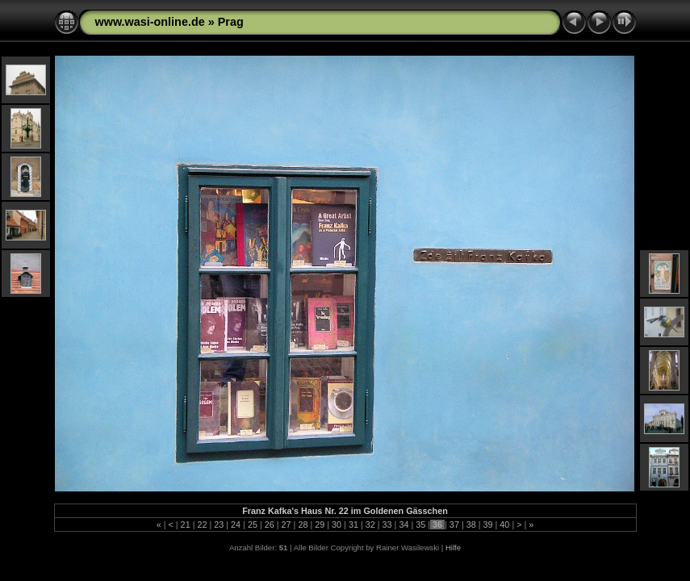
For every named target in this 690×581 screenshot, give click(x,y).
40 (504, 524)
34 (403, 524)
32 (370, 524)
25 (252, 524)
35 (420, 524)
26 (269, 524)
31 (353, 524)
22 (201, 524)
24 (235, 524)
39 (488, 524)
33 (387, 524)
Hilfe (453, 547)
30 (336, 524)
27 (286, 524)
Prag (231, 21)
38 (471, 524)
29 (319, 524)
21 (185, 524)
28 (302, 524)
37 (454, 524)
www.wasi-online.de (150, 21)
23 (218, 524)
